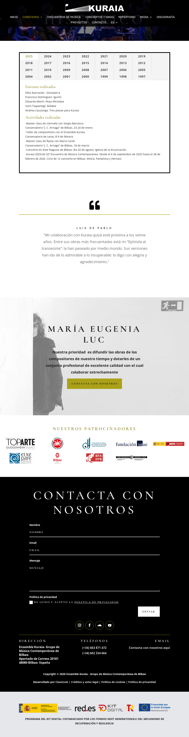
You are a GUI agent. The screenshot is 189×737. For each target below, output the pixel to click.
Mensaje (34, 560)
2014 (104, 63)
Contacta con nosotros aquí (149, 648)
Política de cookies (113, 682)
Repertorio (126, 17)
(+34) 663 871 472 (94, 648)
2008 (85, 70)
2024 (48, 56)
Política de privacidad (43, 597)
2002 (48, 76)
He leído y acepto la (74, 602)
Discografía (166, 17)
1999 (104, 76)
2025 (29, 56)
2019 (142, 56)
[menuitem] (114, 24)
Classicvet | (63, 682)
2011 (29, 70)
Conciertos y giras (99, 17)
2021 (104, 56)
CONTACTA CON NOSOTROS (95, 383)
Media (144, 17)
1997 (142, 76)
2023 (66, 56)
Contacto (99, 22)
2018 (29, 63)
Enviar (148, 611)
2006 (123, 70)
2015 (85, 63)
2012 (142, 63)
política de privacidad (96, 602)
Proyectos (79, 22)
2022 (85, 56)
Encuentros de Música (64, 17)
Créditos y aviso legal (84, 682)
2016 (66, 63)
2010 (48, 70)
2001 (66, 76)
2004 (29, 76)
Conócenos (31, 17)
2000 (85, 76)
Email (32, 542)
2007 (104, 70)
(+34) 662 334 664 (94, 653)
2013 (123, 63)
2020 (123, 56)
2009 (66, 70)
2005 (142, 70)
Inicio (14, 17)
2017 (48, 63)
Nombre (34, 525)
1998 (123, 76)
